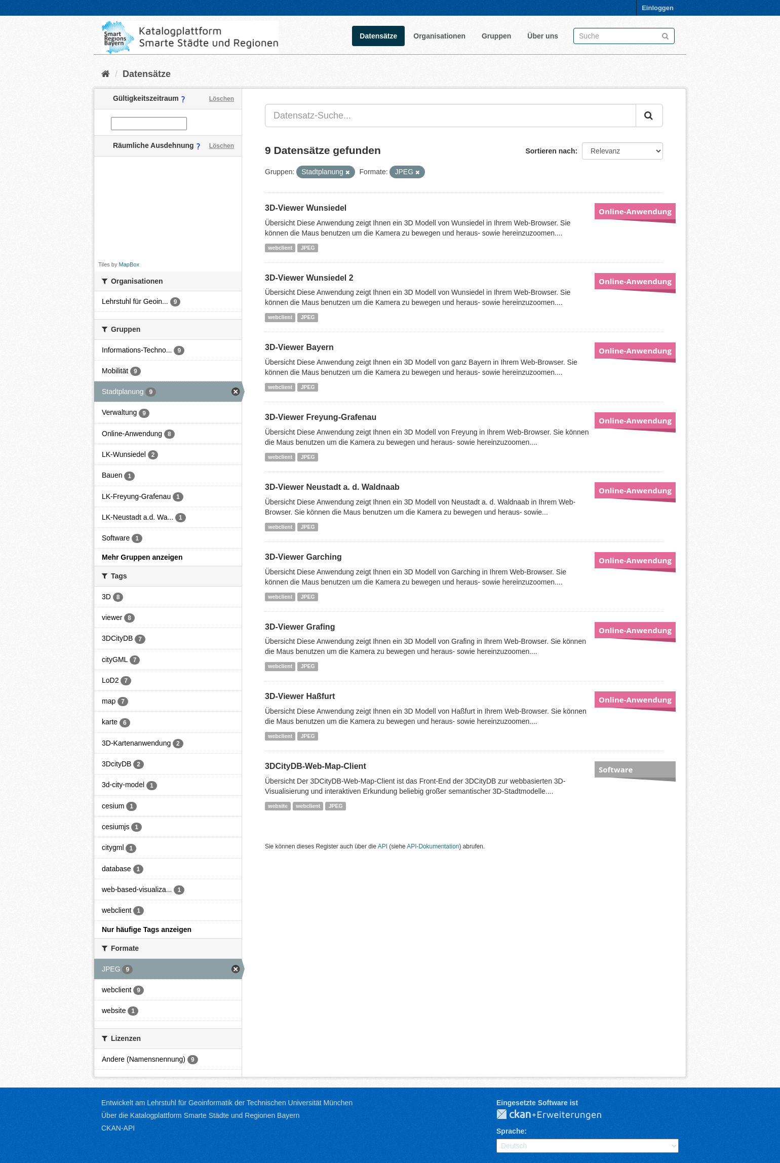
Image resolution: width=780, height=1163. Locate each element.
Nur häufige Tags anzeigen (146, 929)
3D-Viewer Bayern (299, 347)
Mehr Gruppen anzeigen (142, 557)
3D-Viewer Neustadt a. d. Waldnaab (332, 487)
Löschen (221, 98)
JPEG (308, 248)
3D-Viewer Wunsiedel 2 (309, 278)
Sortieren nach (550, 151)
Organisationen (439, 36)
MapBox (129, 264)
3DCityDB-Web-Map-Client (315, 766)
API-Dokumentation (433, 846)
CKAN (557, 1115)
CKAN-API (118, 1128)
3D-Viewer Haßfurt (300, 696)
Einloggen (658, 8)
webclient (280, 248)
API (382, 846)
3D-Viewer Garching (303, 557)
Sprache (510, 1131)
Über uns (542, 36)
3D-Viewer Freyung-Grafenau (320, 417)
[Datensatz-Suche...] (450, 115)
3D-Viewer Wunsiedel (305, 208)
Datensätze (378, 36)
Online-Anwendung (635, 211)
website (278, 806)
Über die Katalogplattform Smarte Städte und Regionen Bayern (200, 1115)
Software (616, 769)
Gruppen (496, 36)
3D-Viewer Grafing (300, 627)
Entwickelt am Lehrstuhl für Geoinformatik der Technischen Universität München (227, 1103)
